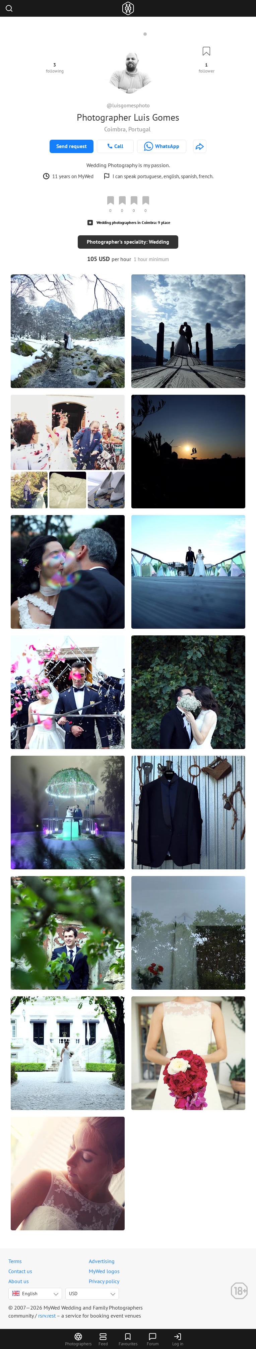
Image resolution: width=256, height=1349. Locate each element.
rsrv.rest (47, 1315)
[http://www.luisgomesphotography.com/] (199, 146)
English (25, 1294)
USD (73, 1294)
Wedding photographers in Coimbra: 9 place (133, 222)
